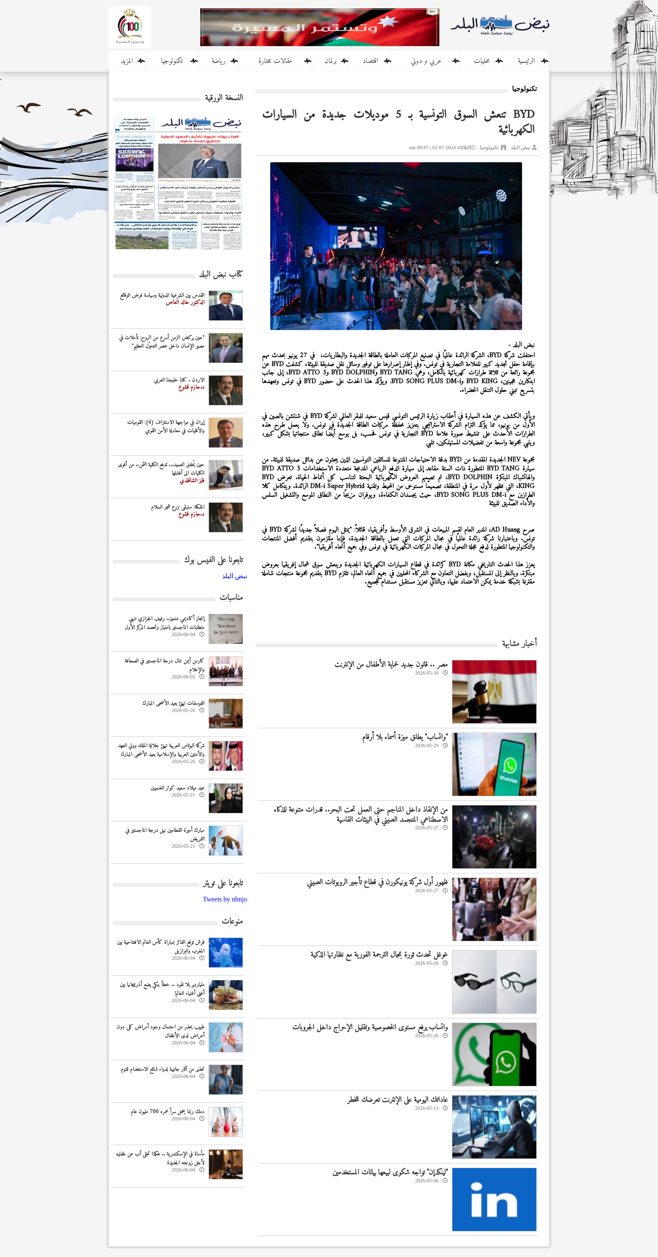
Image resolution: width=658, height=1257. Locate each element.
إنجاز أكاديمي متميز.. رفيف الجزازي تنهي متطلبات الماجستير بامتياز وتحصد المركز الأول (164, 623)
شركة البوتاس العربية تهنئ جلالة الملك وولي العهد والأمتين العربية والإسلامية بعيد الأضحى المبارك (161, 750)
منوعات (232, 921)
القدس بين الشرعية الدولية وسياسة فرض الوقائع (162, 295)
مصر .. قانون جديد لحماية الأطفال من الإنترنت (391, 664)
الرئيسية (526, 61)
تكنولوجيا (172, 61)
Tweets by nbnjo (225, 899)
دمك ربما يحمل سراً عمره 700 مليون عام (167, 1112)
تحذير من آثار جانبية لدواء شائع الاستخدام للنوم (162, 1069)
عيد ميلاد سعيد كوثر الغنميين (177, 788)
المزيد (127, 61)
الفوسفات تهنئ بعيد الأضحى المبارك (173, 703)
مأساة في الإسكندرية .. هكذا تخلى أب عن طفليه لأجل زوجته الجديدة (160, 1158)
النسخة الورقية (224, 98)
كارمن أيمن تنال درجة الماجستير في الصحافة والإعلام (164, 665)
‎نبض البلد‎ (234, 575)
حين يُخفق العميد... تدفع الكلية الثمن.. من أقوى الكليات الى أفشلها (161, 469)
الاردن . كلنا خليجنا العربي (179, 380)
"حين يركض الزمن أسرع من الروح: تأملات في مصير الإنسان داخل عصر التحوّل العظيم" (161, 342)
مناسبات (231, 598)
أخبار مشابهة (519, 644)
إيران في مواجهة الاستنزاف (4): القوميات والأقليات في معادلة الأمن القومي (165, 427)
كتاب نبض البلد (221, 275)
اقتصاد (370, 61)
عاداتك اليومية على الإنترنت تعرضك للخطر (397, 1099)
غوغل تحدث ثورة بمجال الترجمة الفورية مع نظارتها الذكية (379, 954)
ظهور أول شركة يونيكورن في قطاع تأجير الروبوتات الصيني (377, 882)
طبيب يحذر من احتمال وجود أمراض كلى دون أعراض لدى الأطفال (160, 1031)
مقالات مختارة (275, 61)
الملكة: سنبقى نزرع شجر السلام (177, 507)
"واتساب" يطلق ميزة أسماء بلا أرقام (405, 737)
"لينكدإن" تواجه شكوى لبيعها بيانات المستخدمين (390, 1172)
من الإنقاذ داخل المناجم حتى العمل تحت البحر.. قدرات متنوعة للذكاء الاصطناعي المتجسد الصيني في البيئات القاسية (361, 814)
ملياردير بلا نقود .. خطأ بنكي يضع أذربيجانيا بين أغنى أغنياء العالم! (162, 989)
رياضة (219, 61)
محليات (482, 61)
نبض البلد (520, 148)
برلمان (330, 61)
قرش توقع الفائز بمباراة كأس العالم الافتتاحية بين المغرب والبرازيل (160, 947)
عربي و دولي (426, 61)
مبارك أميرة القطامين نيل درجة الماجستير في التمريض (164, 835)
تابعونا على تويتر (223, 883)
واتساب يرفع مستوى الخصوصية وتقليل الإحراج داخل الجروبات (370, 1027)
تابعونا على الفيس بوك (213, 560)
